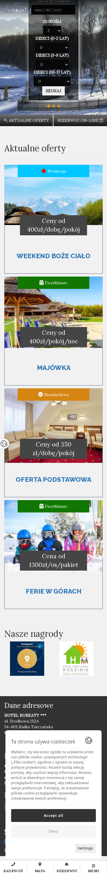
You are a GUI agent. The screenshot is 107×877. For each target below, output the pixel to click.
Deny (53, 831)
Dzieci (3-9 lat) (52, 55)
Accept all (53, 815)
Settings (85, 848)
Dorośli (52, 21)
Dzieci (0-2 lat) (52, 38)
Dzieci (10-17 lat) (52, 72)
